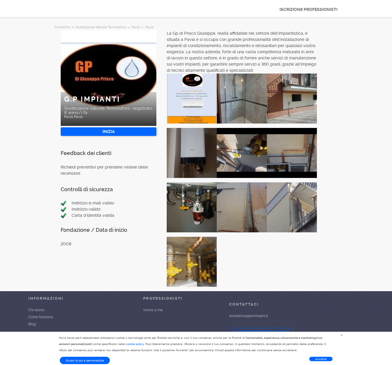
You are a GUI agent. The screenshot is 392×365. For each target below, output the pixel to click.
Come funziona (40, 317)
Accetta (321, 359)
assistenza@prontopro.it (248, 316)
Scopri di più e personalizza (85, 360)
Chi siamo (36, 310)
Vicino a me (153, 310)
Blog (32, 324)
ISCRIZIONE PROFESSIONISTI (308, 9)
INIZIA (108, 131)
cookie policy (135, 344)
